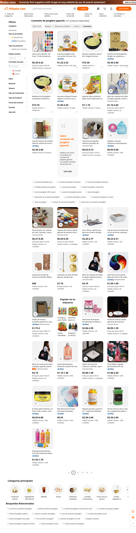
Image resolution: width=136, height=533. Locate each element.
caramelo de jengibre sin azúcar (102, 197)
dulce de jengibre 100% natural (44, 192)
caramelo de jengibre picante (70, 192)
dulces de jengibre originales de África (21, 524)
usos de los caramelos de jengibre (19, 509)
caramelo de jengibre (68, 187)
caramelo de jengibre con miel (69, 519)
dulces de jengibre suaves (48, 524)
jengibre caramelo (91, 519)
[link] (133, 511)
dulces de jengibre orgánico (17, 514)
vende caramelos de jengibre (73, 524)
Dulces (76, 26)
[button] (74, 8)
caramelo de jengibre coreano (75, 197)
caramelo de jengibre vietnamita (69, 182)
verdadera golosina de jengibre (44, 187)
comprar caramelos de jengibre (43, 514)
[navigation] (17, 247)
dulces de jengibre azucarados (18, 519)
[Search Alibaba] (52, 8)
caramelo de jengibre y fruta (96, 514)
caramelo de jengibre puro (42, 182)
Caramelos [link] (87, 26)
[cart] (105, 9)
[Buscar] (83, 8)
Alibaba (48, 26)
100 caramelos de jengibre (43, 519)
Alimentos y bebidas (62, 26)
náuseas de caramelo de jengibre (63, 202)
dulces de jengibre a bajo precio (92, 187)
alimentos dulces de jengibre (47, 509)
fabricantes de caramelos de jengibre (46, 197)
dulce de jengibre (92, 192)
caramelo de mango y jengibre (108, 509)
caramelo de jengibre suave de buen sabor (77, 509)
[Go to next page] (92, 473)
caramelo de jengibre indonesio (96, 182)
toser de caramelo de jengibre (71, 514)
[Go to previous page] (69, 473)
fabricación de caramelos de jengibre (92, 202)
